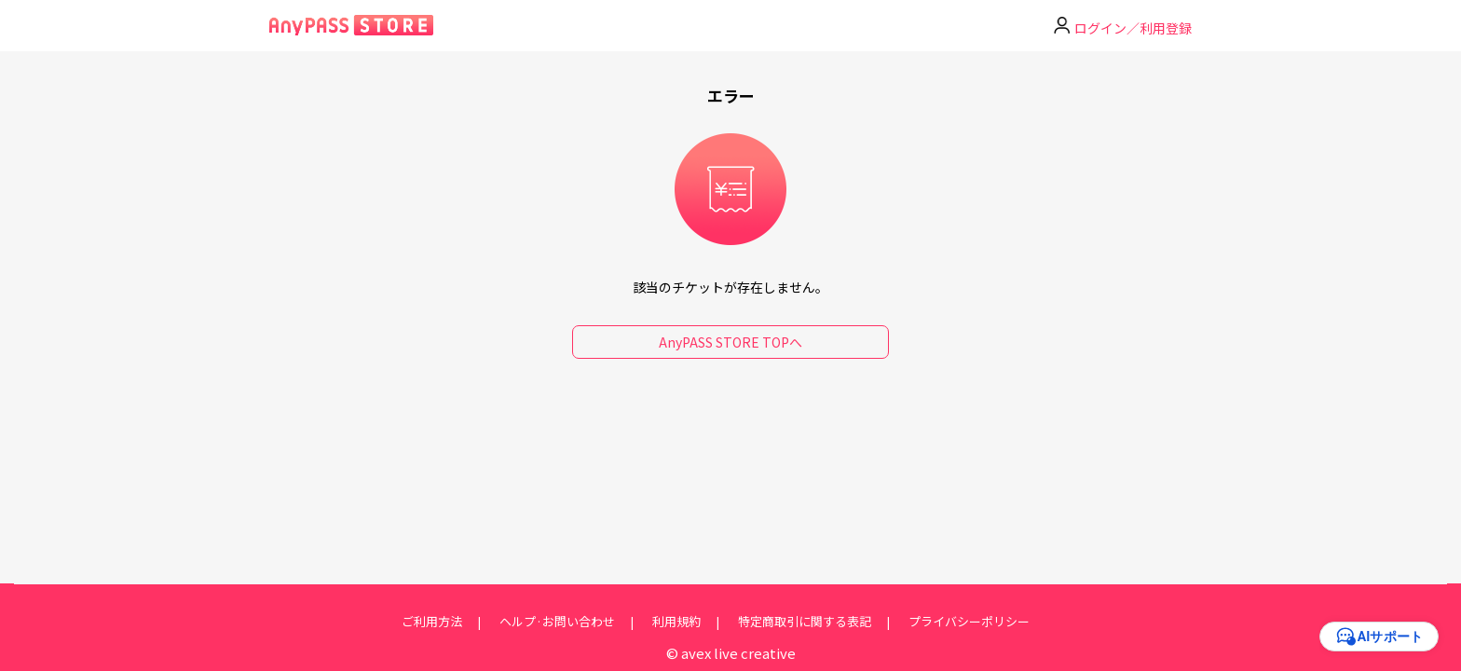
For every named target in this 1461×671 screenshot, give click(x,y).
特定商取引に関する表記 (804, 621)
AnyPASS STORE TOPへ (730, 342)
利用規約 (676, 621)
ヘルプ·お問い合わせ (557, 621)
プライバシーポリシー (969, 621)
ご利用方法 (432, 621)
